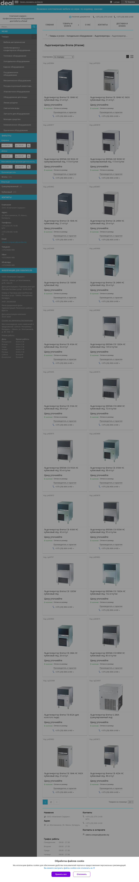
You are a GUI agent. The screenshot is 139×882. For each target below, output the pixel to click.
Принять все (61, 874)
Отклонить (82, 874)
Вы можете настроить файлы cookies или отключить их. (68, 868)
